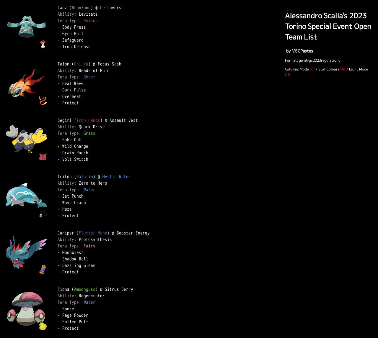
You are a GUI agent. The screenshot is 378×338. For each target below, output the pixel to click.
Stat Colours (328, 69)
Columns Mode (297, 69)
